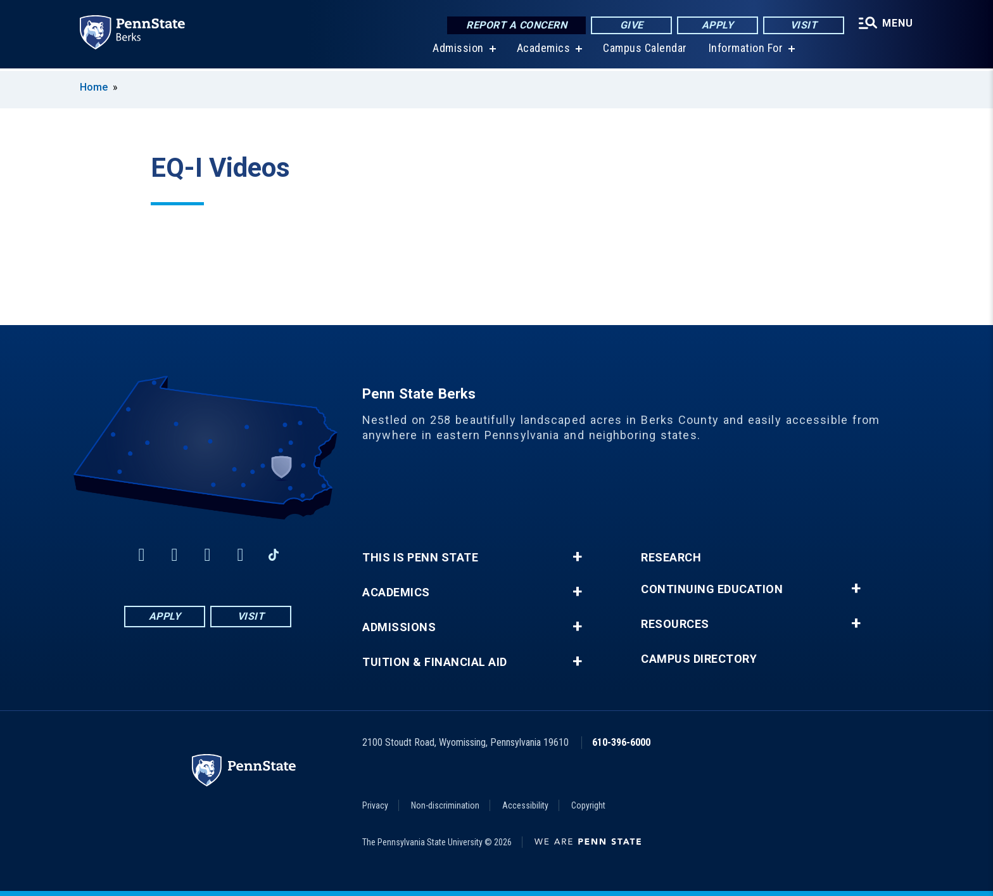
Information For (746, 50)
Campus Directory (699, 659)
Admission (458, 50)
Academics (544, 50)
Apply (718, 25)
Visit (804, 25)
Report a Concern (516, 25)
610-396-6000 (621, 742)
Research (671, 557)
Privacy (375, 805)
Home (94, 87)
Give (631, 25)
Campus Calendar (645, 50)
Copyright (588, 805)
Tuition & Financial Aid (434, 662)
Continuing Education (712, 589)
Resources (675, 624)
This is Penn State (420, 557)
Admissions (399, 627)
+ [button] (577, 557)
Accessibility (525, 805)
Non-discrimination (445, 805)
